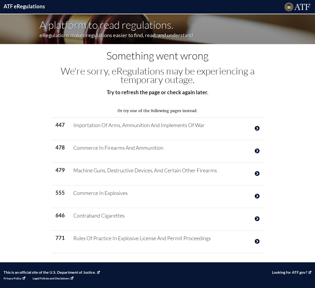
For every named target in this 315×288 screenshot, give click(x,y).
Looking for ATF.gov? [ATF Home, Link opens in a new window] (289, 272)
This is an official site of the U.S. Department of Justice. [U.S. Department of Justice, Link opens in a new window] (50, 272)
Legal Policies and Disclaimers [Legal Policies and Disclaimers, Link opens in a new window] (51, 278)
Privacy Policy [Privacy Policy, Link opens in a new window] (12, 278)
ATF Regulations (24, 6)
